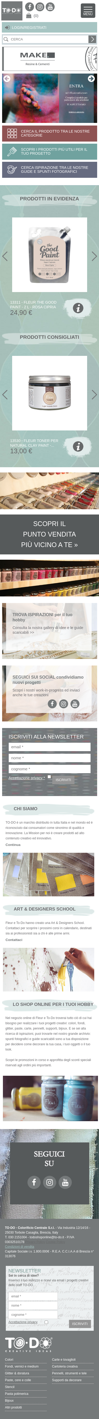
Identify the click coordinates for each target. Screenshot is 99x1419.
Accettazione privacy (22, 1322)
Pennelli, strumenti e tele (69, 1373)
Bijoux (9, 1400)
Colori (9, 1359)
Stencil (10, 1387)
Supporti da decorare (67, 1380)
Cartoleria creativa (65, 1366)
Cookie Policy (55, 1242)
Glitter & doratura (17, 1373)
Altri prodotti (13, 1407)
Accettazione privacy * (27, 778)
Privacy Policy (35, 1242)
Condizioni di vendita (19, 1247)
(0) (36, 15)
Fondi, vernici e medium (22, 1366)
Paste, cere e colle (18, 1380)
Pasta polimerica (17, 1394)
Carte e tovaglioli (64, 1359)
